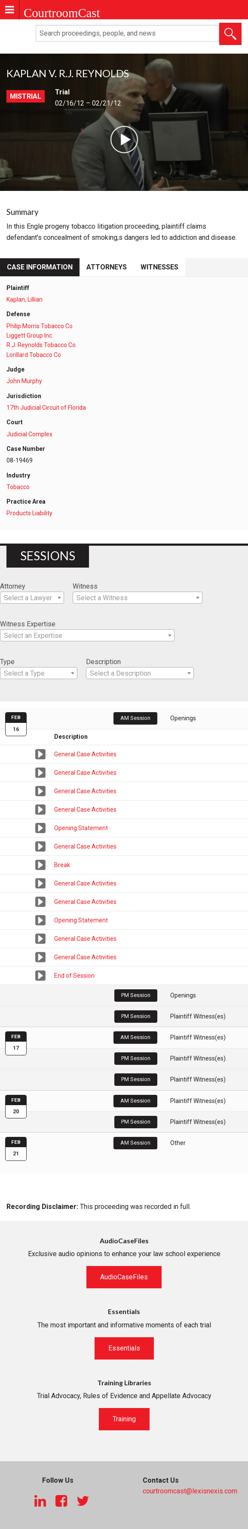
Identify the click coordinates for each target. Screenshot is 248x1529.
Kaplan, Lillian (24, 299)
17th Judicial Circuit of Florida (46, 407)
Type (7, 662)
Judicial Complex (29, 434)
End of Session (74, 975)
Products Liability (29, 513)
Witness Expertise (27, 624)
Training (124, 1419)
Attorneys (106, 267)
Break (62, 864)
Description (103, 662)
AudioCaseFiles (124, 1277)
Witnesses (159, 267)
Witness (85, 586)
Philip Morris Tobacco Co (39, 326)
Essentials (124, 1348)
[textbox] (32, 598)
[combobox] (32, 598)
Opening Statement (81, 828)
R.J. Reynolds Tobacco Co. (41, 344)
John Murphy (24, 381)
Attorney (12, 586)
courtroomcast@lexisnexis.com (190, 1491)
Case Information (40, 267)
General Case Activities (85, 754)
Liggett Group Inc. (29, 335)
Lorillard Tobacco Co (33, 354)
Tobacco (18, 486)
